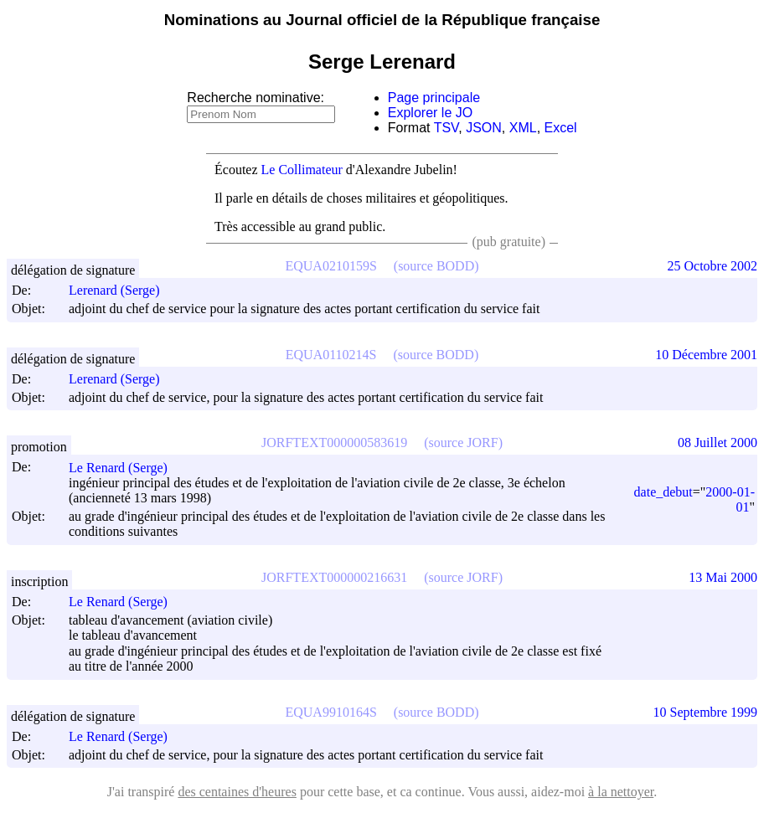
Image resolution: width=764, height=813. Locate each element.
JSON (484, 128)
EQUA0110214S (331, 354)
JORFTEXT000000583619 (334, 442)
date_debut (663, 492)
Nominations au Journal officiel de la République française (382, 19)
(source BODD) (436, 266)
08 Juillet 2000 (717, 442)
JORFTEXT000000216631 (334, 577)
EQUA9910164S (330, 712)
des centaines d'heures (237, 792)
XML (523, 128)
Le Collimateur (302, 169)
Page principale (434, 97)
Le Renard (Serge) (126, 468)
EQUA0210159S (330, 266)
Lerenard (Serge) (122, 290)
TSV (446, 128)
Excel (561, 128)
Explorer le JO (430, 112)
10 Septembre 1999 (705, 712)
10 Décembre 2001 (706, 354)
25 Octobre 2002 (712, 266)
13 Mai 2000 (723, 577)
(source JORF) (463, 442)
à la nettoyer (620, 792)
